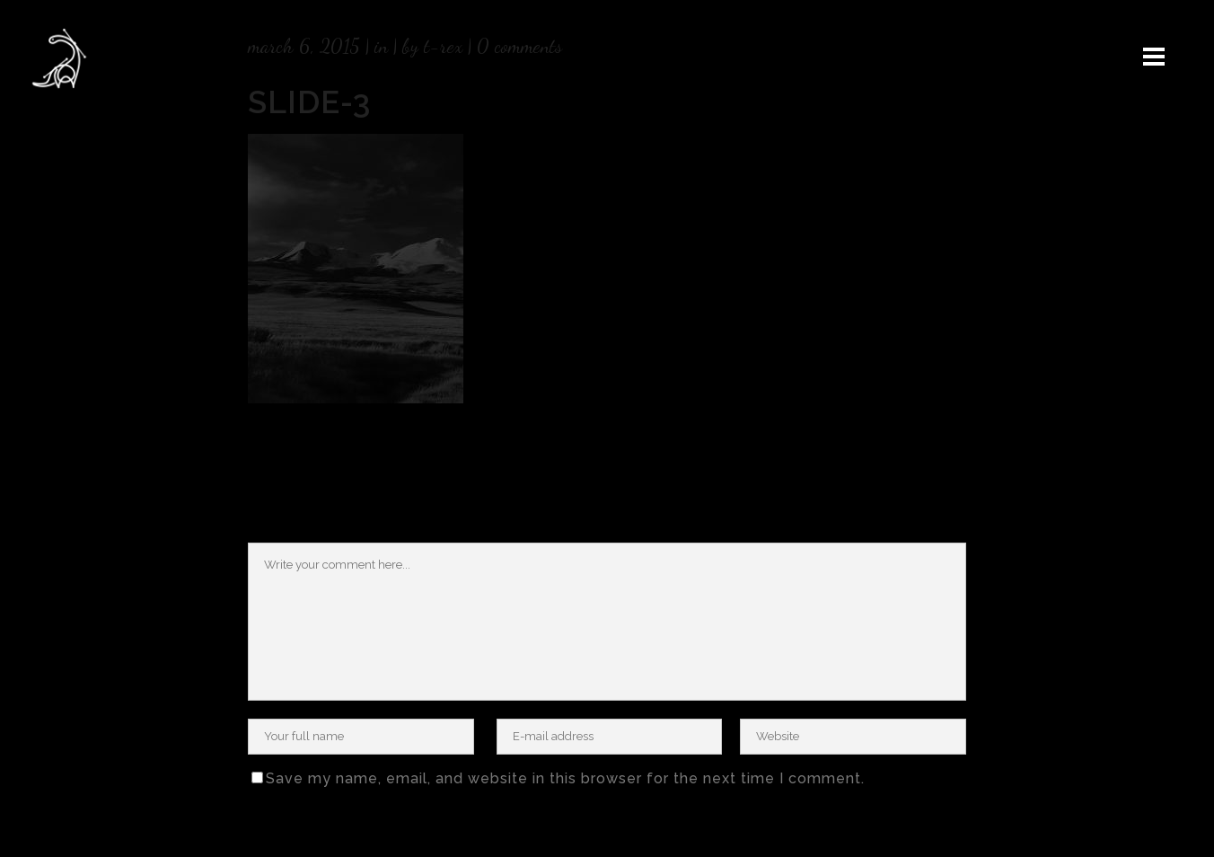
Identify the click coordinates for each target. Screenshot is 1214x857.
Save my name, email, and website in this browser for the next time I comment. (565, 778)
